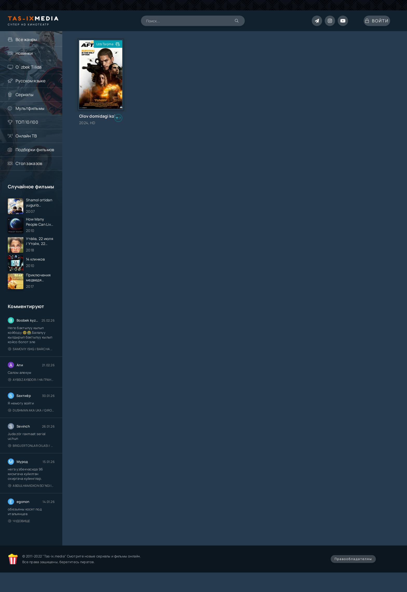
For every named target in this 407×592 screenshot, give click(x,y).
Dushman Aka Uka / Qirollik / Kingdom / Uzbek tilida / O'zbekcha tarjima (31, 425)
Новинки (24, 53)
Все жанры (26, 39)
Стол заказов (29, 163)
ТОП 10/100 (27, 122)
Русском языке (31, 81)
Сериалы (24, 94)
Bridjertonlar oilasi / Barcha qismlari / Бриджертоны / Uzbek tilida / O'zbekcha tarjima (31, 460)
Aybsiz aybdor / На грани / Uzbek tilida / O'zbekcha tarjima (31, 394)
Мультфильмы (30, 108)
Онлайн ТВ (26, 136)
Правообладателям (353, 573)
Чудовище (19, 535)
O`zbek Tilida (29, 67)
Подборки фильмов (35, 149)
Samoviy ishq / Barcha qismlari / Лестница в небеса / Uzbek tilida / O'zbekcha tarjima (31, 363)
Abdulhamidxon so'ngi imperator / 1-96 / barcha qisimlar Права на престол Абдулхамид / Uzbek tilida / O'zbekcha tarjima (31, 500)
